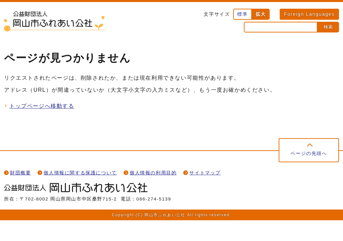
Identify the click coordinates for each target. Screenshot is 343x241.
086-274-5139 (153, 199)
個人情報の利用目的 (153, 172)
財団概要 (20, 172)
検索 (328, 26)
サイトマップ (205, 172)
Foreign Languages (309, 14)
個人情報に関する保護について (80, 172)
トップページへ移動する (41, 106)
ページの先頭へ (308, 153)
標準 (242, 14)
